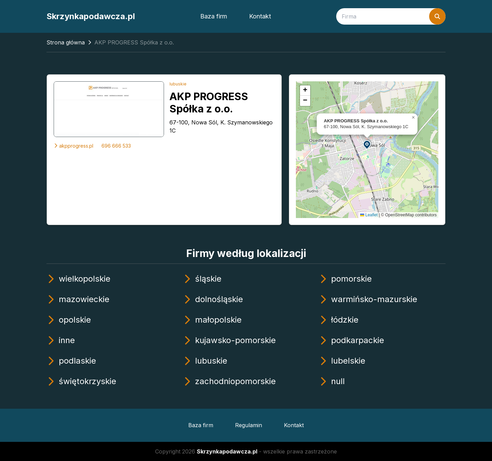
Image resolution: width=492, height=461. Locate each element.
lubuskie (178, 83)
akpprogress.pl (73, 146)
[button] (367, 144)
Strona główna (65, 42)
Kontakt (260, 16)
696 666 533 (116, 146)
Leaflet (369, 215)
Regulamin (248, 425)
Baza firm (213, 16)
